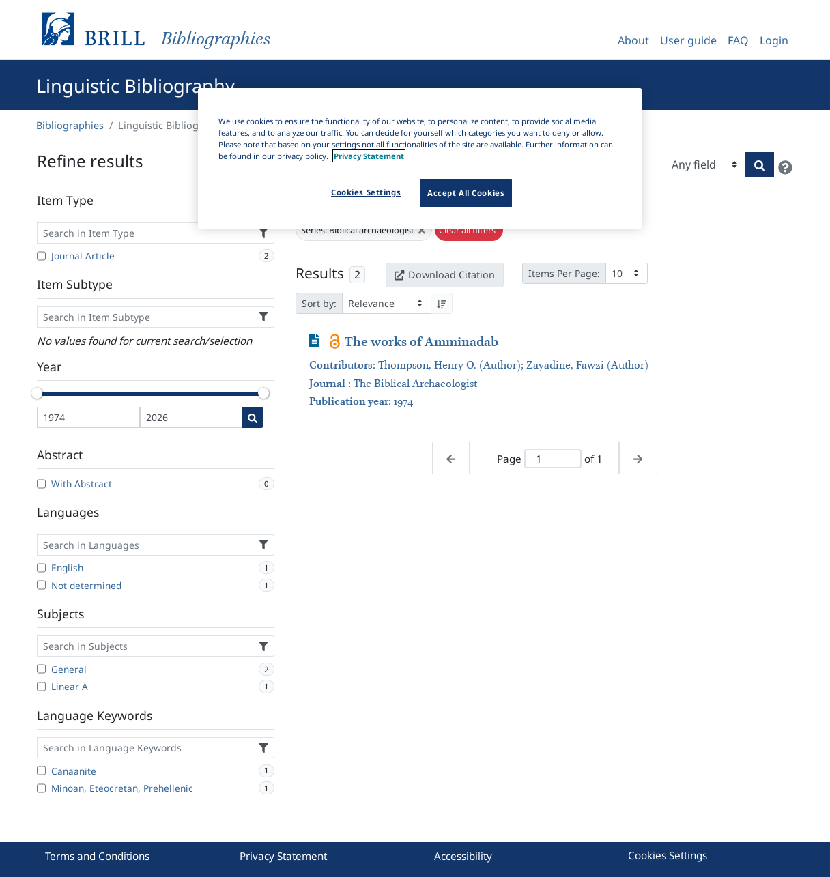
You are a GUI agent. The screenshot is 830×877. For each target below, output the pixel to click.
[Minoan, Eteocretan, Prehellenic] (41, 788)
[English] (41, 568)
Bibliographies (70, 125)
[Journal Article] (41, 256)
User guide (688, 40)
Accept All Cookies (465, 193)
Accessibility (463, 856)
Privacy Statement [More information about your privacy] (369, 156)
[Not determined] (41, 585)
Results (320, 273)
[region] (420, 158)
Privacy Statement (283, 856)
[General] (41, 669)
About (633, 40)
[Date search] (252, 417)
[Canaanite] (41, 770)
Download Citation (444, 274)
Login (774, 40)
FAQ (738, 40)
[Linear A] (41, 686)
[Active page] (553, 459)
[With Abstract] (41, 484)
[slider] (36, 393)
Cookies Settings (667, 855)
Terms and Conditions (97, 856)
